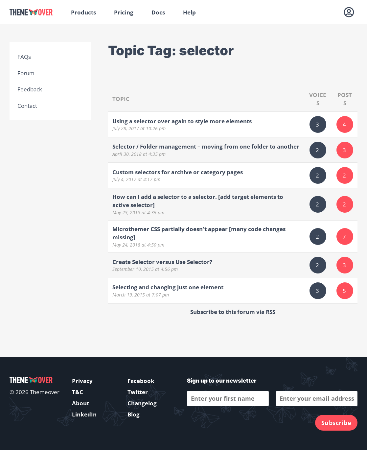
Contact (27, 105)
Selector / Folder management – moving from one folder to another (205, 146)
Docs (158, 12)
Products (83, 12)
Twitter (137, 392)
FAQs (24, 56)
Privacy (82, 381)
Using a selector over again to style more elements (182, 121)
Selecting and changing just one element (167, 287)
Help (189, 12)
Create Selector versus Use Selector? (162, 262)
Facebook (140, 381)
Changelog (142, 403)
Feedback (29, 89)
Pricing (123, 12)
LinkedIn (84, 414)
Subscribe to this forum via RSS (232, 312)
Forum (25, 73)
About (80, 403)
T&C (77, 392)
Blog (133, 414)
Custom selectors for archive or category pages (177, 172)
